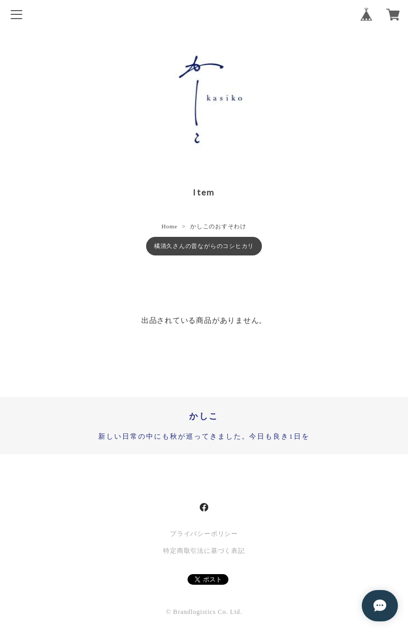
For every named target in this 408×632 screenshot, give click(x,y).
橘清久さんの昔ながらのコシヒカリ (204, 246)
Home (169, 226)
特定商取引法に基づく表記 (203, 550)
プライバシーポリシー (204, 533)
